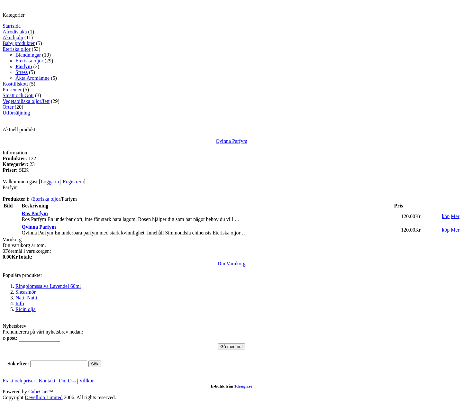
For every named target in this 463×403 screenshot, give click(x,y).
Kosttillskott (15, 84)
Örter (8, 107)
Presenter (12, 89)
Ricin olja (25, 309)
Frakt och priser (19, 380)
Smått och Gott (18, 95)
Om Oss (67, 380)
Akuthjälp (13, 37)
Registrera (73, 181)
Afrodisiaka (15, 31)
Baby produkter (19, 43)
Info (19, 303)
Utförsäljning (16, 112)
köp (445, 216)
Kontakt (47, 380)
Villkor (86, 380)
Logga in (50, 181)
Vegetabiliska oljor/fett (26, 101)
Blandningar (28, 55)
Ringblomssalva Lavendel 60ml (48, 286)
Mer (455, 216)
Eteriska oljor (17, 49)
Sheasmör (25, 292)
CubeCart (38, 391)
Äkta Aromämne (32, 78)
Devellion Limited (44, 397)
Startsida (12, 26)
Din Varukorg (232, 263)
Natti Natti (26, 297)
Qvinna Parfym (231, 141)
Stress (21, 72)
